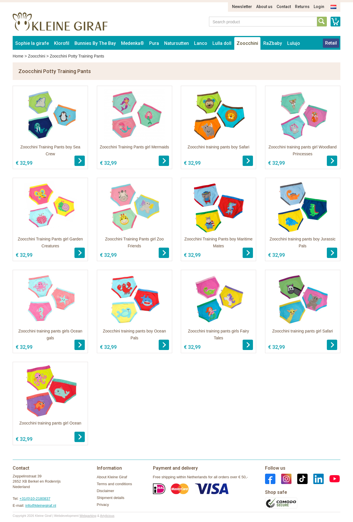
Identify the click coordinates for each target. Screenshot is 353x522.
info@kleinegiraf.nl (40, 505)
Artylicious (107, 515)
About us (264, 6)
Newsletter (242, 6)
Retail (331, 43)
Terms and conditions (114, 484)
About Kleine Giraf (112, 477)
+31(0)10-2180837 (35, 498)
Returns (302, 6)
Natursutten (176, 43)
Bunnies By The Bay (95, 43)
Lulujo (293, 43)
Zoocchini (247, 43)
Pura (154, 43)
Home (18, 56)
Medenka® (132, 43)
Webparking (88, 515)
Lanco (200, 43)
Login (319, 6)
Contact (284, 6)
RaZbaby (272, 43)
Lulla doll (221, 43)
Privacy (103, 504)
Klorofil (61, 43)
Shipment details (110, 498)
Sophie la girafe (32, 43)
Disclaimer (105, 491)
